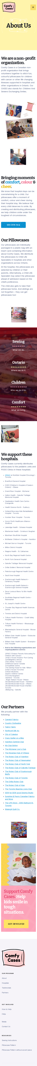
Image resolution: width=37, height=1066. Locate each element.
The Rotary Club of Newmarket (18, 760)
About (4, 978)
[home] (8, 7)
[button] (33, 7)
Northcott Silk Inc (12, 731)
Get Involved (16, 924)
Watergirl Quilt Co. (12, 809)
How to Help (6, 1009)
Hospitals (5, 983)
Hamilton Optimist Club (14, 742)
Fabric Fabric (10, 727)
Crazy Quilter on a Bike (14, 738)
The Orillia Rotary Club (14, 782)
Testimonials (6, 988)
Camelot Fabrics (11, 719)
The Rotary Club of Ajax (15, 785)
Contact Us (6, 1026)
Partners (5, 993)
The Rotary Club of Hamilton (16, 757)
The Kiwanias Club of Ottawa (17, 753)
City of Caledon (11, 734)
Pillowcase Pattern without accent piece (17, 1050)
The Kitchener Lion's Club (15, 749)
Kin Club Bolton (11, 745)
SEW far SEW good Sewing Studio (19, 793)
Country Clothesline (13, 723)
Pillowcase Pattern (9, 1045)
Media (4, 1022)
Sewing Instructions (9, 1040)
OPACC (7, 475)
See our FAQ (13, 225)
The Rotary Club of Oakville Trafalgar (20, 768)
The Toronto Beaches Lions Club (18, 789)
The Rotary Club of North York (17, 764)
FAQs (4, 1014)
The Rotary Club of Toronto (16, 778)
